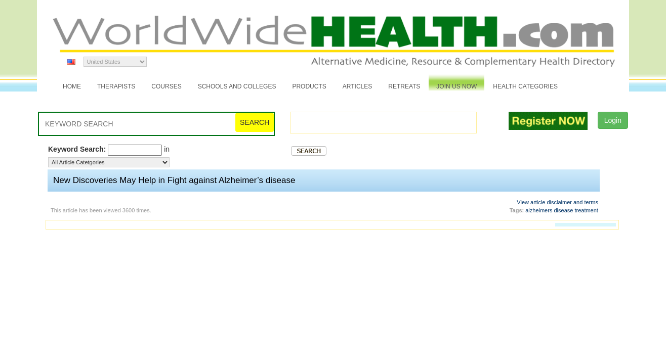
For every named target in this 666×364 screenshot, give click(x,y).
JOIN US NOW (456, 86)
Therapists (116, 86)
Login (612, 120)
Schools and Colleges (237, 86)
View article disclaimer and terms (557, 202)
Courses (166, 86)
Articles (357, 86)
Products (309, 86)
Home (72, 86)
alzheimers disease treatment (561, 210)
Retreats (404, 86)
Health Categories (525, 86)
